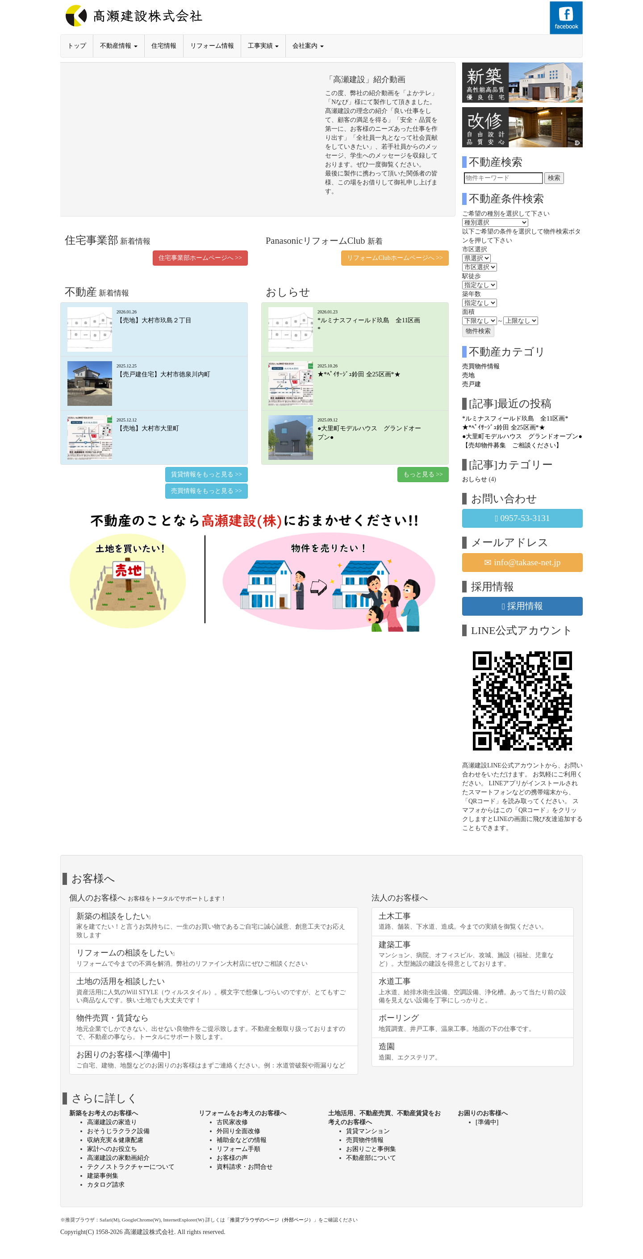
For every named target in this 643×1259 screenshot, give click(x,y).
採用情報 (522, 606)
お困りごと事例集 (371, 1149)
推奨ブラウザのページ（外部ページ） (271, 1219)
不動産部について (371, 1158)
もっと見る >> (423, 474)
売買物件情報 (481, 366)
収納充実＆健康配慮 (115, 1140)
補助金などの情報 (242, 1140)
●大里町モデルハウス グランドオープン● (522, 436)
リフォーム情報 (212, 45)
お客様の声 (232, 1158)
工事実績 (263, 45)
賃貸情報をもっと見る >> (206, 474)
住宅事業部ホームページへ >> (200, 257)
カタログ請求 (106, 1184)
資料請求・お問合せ (245, 1166)
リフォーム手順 (238, 1149)
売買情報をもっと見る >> (206, 491)
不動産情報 (119, 45)
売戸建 (471, 384)
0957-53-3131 (522, 518)
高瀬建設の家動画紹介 (118, 1158)
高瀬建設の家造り (112, 1122)
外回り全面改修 (238, 1131)
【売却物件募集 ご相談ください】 (512, 445)
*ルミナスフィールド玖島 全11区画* (515, 418)
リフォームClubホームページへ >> (395, 257)
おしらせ (474, 479)
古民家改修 (232, 1122)
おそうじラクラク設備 (118, 1131)
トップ (76, 45)
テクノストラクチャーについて (131, 1166)
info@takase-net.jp (522, 562)
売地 (468, 375)
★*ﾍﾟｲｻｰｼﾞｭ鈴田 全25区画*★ (503, 427)
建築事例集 (102, 1175)
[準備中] (487, 1122)
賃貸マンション (368, 1131)
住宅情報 (163, 45)
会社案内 (308, 45)
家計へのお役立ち (112, 1149)
